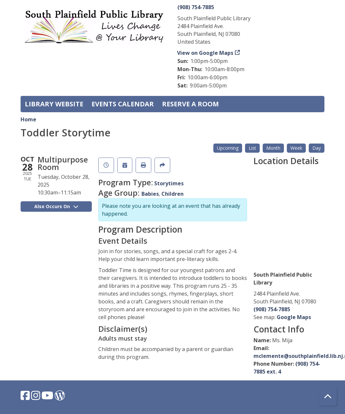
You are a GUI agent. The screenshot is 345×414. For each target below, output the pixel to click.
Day (316, 148)
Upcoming (227, 148)
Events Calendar (122, 104)
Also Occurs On (56, 206)
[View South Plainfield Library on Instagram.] (36, 397)
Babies (150, 193)
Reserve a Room (190, 104)
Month (273, 148)
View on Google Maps (205, 52)
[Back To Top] (328, 397)
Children (172, 193)
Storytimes (169, 183)
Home (28, 119)
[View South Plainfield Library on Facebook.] (26, 397)
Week (296, 148)
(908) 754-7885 (195, 7)
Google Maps (294, 317)
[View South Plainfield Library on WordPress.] (60, 397)
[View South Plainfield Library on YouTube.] (48, 397)
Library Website (54, 104)
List (252, 148)
